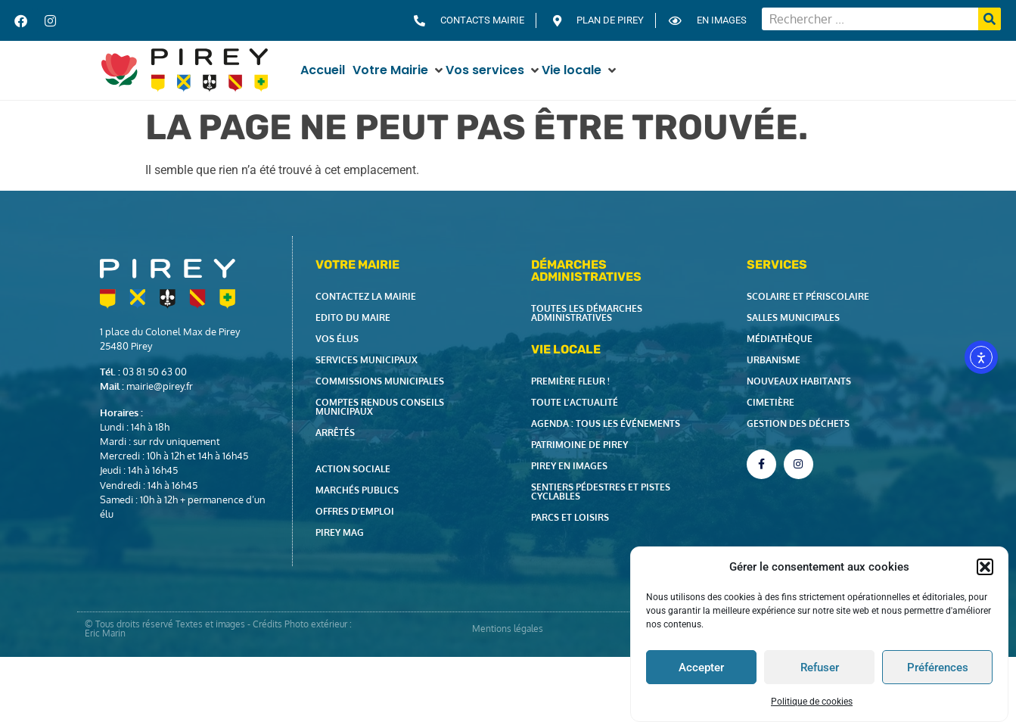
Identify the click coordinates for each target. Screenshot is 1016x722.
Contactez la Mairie (365, 296)
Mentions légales (507, 628)
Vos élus (337, 338)
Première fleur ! (570, 381)
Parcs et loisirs (570, 517)
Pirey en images (569, 465)
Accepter (701, 667)
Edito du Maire (352, 317)
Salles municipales (793, 317)
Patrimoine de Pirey (579, 444)
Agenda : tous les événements (605, 423)
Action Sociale (352, 469)
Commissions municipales (379, 381)
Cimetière (770, 402)
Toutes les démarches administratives (586, 313)
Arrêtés (335, 432)
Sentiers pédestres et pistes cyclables (600, 491)
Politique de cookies (812, 701)
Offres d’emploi (354, 511)
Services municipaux (366, 360)
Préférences (937, 667)
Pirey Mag (339, 532)
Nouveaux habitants (799, 381)
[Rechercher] (989, 19)
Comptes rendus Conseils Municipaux (379, 407)
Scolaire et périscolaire (808, 296)
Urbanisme (773, 360)
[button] (985, 566)
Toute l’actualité (574, 402)
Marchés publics (357, 490)
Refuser (819, 667)
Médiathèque (779, 338)
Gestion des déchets (798, 423)
